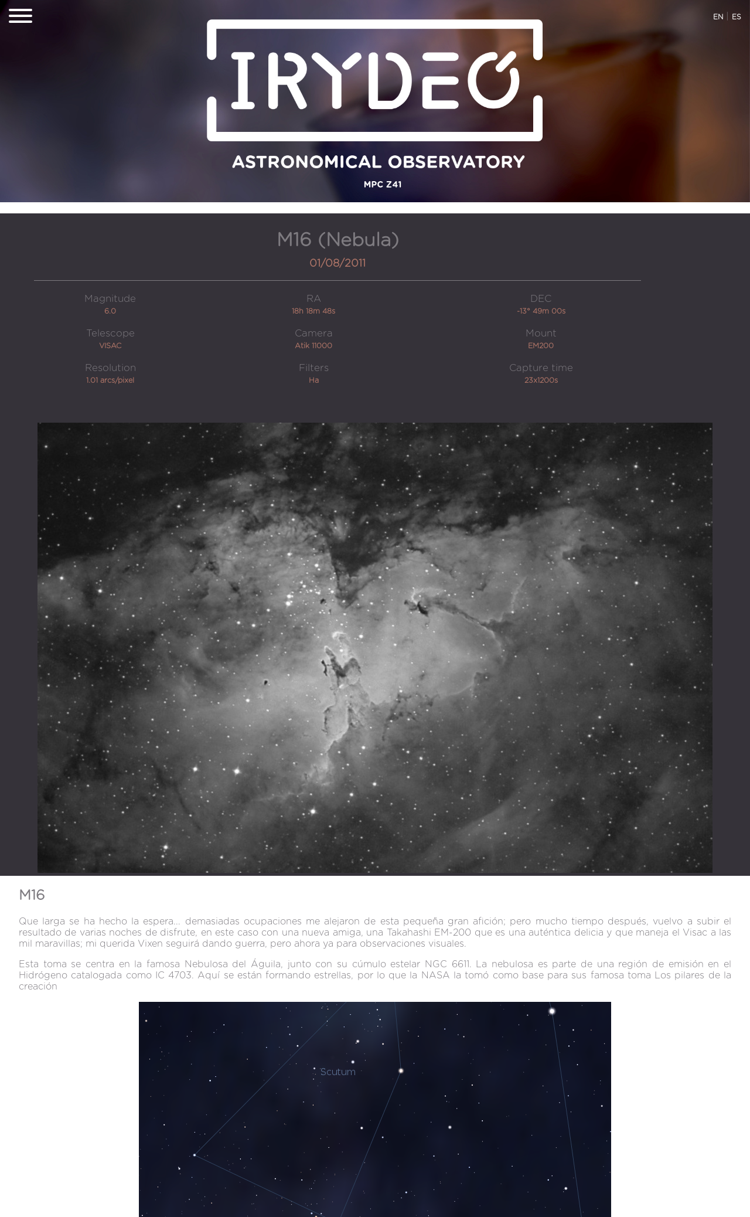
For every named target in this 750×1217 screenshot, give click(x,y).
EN (718, 17)
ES (736, 17)
